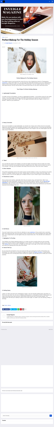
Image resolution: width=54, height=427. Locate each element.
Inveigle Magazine (11, 314)
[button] (1, 2)
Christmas (4, 82)
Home (3, 37)
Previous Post (4, 329)
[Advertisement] (12, 111)
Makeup (9, 305)
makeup (6, 244)
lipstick (36, 252)
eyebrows (32, 232)
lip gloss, (40, 252)
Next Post (50, 329)
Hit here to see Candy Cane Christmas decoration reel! (12, 390)
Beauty (6, 37)
